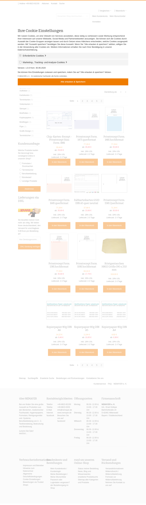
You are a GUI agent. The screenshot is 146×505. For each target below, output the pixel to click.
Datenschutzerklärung (27, 50)
